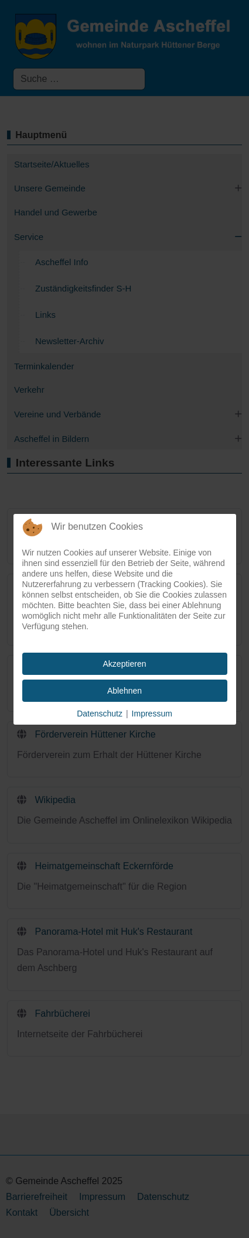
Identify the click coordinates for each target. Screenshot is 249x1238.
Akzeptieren (124, 663)
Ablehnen (124, 690)
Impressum (152, 713)
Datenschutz (99, 713)
